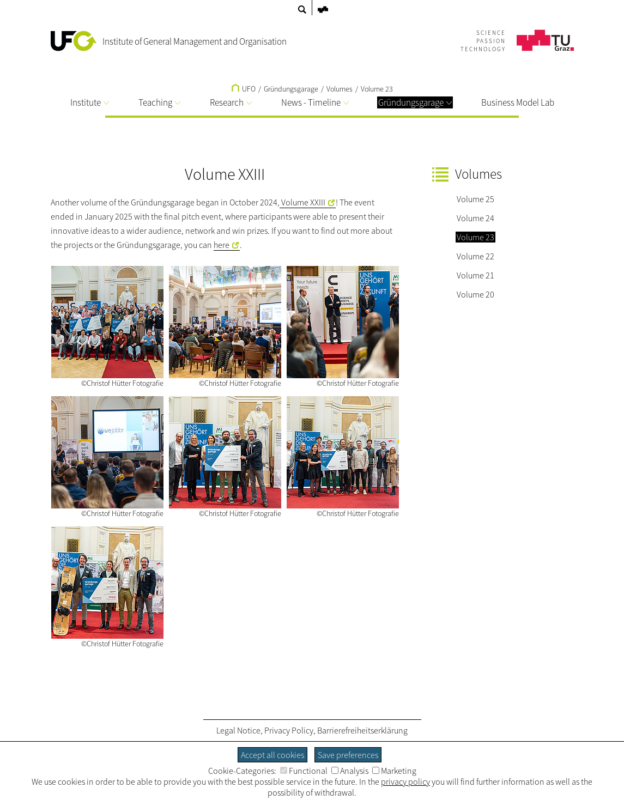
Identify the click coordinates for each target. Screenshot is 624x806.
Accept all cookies (272, 754)
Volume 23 (377, 89)
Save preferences (348, 754)
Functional (304, 770)
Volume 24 (475, 218)
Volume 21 (475, 275)
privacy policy (405, 781)
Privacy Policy (288, 730)
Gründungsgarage (415, 102)
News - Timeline (315, 102)
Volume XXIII (302, 202)
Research (231, 102)
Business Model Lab (517, 102)
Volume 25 (475, 198)
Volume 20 (475, 294)
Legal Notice (238, 730)
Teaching (159, 102)
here (221, 244)
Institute (89, 102)
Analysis (349, 770)
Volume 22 (475, 256)
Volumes (339, 89)
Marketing (394, 770)
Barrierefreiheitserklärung (362, 730)
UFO (244, 89)
